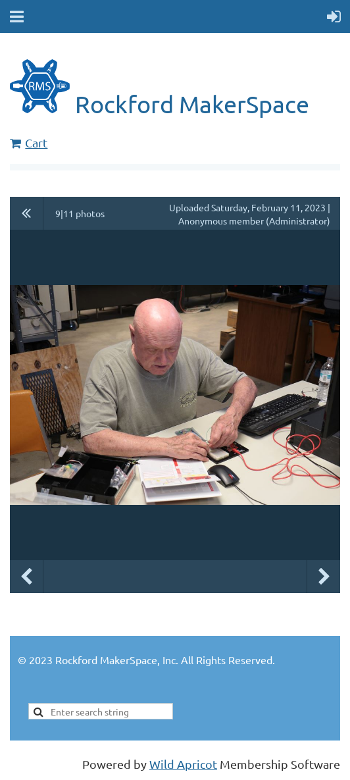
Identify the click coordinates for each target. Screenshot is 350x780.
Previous (26, 576)
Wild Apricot (183, 764)
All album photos (26, 213)
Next (323, 576)
